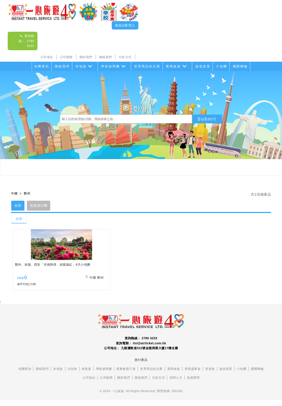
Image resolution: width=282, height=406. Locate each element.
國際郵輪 (240, 66)
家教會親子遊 (125, 374)
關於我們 (86, 57)
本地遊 (81, 66)
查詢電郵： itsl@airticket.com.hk (141, 349)
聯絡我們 (105, 57)
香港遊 (210, 374)
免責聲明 (193, 383)
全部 (19, 206)
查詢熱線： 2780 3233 (26, 41)
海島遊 (86, 374)
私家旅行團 (42, 206)
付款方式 (125, 57)
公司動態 (66, 57)
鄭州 (27, 193)
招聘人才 (175, 383)
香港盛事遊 (193, 374)
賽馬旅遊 (173, 66)
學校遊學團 (110, 66)
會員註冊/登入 (125, 25)
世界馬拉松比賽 (147, 66)
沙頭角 (72, 374)
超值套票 (202, 66)
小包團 (221, 66)
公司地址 (46, 57)
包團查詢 (41, 66)
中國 (14, 193)
